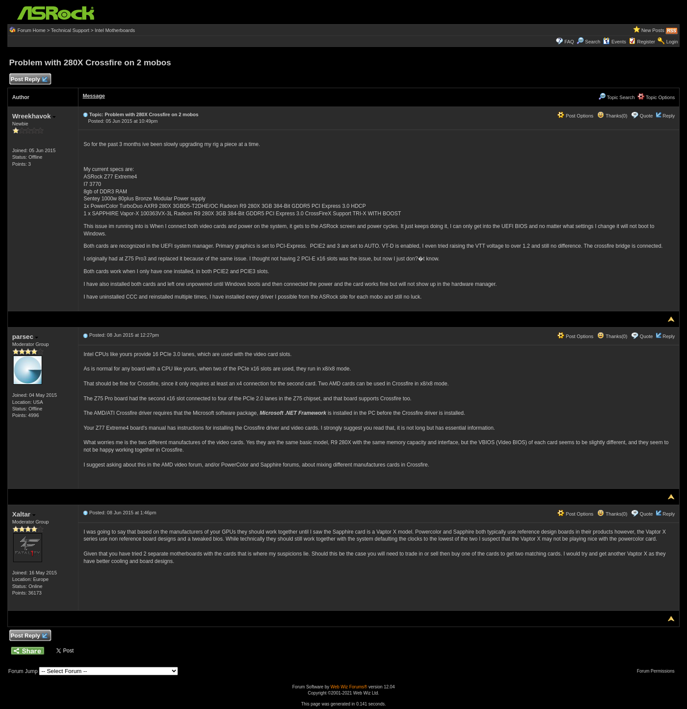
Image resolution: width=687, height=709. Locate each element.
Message (94, 96)
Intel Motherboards (115, 30)
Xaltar (23, 514)
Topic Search (616, 97)
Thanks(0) (612, 115)
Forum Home (32, 30)
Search (592, 41)
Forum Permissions (658, 671)
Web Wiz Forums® (348, 686)
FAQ (569, 41)
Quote (646, 115)
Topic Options (656, 97)
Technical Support (70, 30)
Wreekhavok (34, 116)
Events (614, 41)
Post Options (575, 115)
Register (646, 41)
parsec (25, 336)
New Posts (653, 30)
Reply (668, 115)
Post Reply (29, 79)
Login (672, 41)
